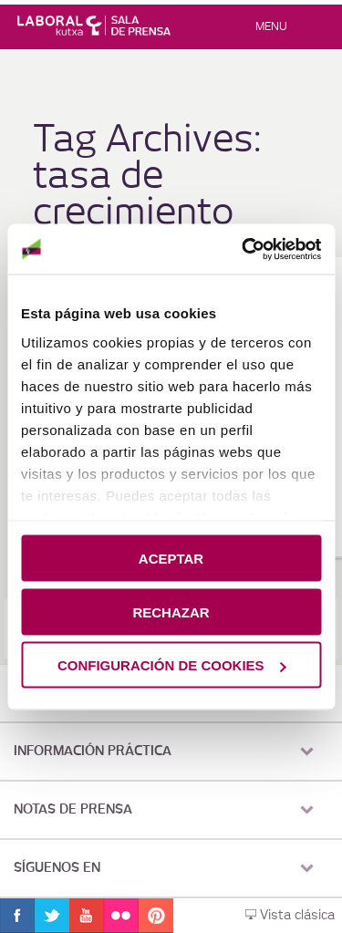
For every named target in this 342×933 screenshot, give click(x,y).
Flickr (121, 915)
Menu (271, 26)
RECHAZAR (170, 611)
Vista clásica (290, 915)
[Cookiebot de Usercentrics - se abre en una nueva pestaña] (243, 249)
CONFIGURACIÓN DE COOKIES (171, 665)
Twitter (52, 915)
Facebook (17, 915)
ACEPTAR (171, 558)
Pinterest (156, 915)
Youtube (86, 915)
